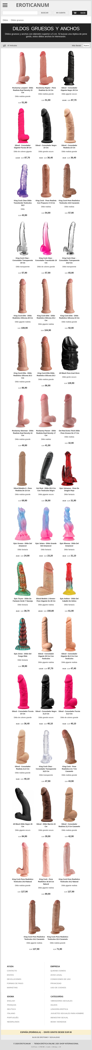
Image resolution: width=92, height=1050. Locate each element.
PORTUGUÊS (12, 1018)
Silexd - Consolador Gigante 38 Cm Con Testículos (46, 656)
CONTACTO (12, 971)
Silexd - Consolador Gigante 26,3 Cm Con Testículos (69, 656)
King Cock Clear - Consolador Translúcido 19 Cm (46, 260)
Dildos (5, 20)
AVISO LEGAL (56, 975)
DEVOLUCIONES (14, 979)
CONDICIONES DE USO (60, 979)
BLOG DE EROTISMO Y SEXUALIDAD (46, 1037)
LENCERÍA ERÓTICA (59, 1009)
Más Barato (76, 45)
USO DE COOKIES (58, 988)
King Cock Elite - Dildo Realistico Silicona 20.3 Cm (22, 375)
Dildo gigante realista (23, 322)
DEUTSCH (11, 1009)
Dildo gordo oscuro (69, 377)
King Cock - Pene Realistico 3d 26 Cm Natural (46, 881)
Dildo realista (46, 207)
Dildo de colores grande (46, 267)
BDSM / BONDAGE (58, 1022)
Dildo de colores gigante (23, 151)
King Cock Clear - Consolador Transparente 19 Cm (23, 260)
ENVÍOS (10, 975)
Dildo (23, 209)
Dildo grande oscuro (45, 151)
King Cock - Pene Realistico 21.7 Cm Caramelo (69, 769)
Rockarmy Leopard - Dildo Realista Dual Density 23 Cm (22, 90)
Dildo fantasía (69, 494)
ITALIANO (11, 1013)
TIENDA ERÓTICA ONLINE (44, 1044)
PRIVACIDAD (55, 983)
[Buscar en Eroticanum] (20, 13)
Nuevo (86, 45)
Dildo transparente (22, 267)
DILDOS (54, 1005)
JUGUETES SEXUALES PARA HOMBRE (67, 1013)
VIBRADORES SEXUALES (61, 1001)
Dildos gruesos (17, 20)
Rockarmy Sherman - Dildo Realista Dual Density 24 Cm (22, 433)
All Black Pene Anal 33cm (69, 373)
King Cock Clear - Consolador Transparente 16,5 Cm (46, 769)
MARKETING (12, 988)
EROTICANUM (32, 4)
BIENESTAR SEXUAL (59, 1018)
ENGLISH (11, 1001)
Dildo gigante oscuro (69, 94)
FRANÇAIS (11, 1005)
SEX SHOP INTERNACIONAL (67, 1044)
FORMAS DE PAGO (15, 983)
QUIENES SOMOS (58, 971)
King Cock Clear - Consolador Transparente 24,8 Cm (69, 260)
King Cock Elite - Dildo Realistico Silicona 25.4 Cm (46, 318)
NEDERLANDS (13, 1022)
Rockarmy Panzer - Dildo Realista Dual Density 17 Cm (46, 433)
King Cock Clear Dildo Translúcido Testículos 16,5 (23, 203)
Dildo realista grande (22, 96)
